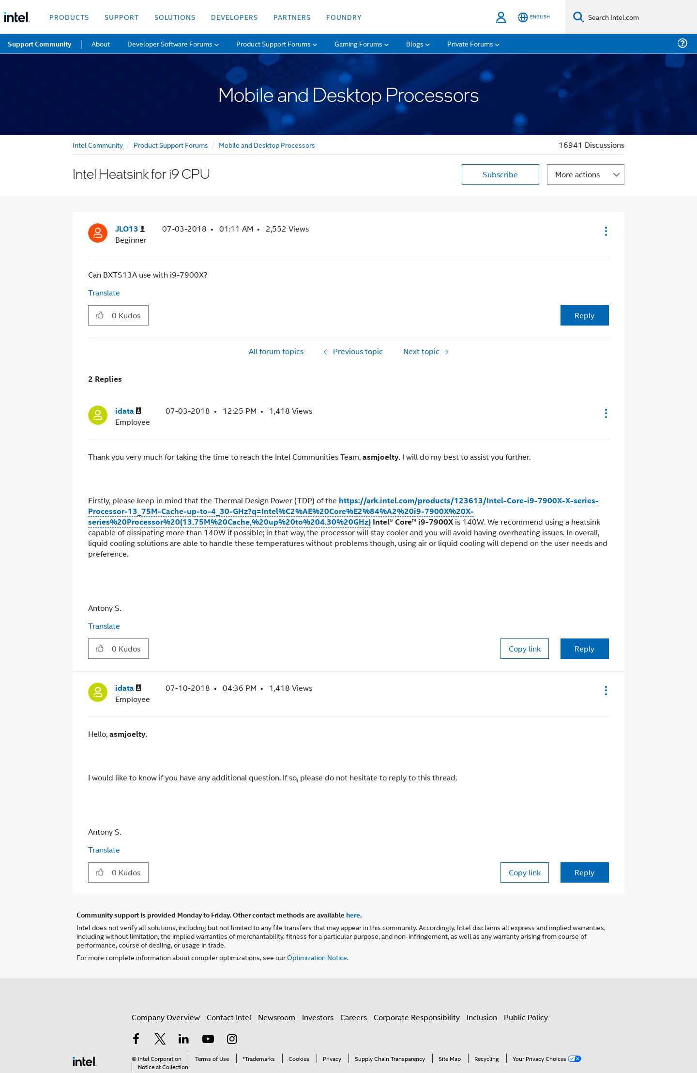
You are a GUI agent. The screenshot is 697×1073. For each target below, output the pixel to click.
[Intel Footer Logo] (85, 1060)
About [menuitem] (100, 43)
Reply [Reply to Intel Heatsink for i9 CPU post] (584, 315)
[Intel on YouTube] (208, 1039)
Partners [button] (292, 17)
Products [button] (69, 17)
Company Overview (166, 1017)
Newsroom (276, 1017)
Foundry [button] (344, 17)
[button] (605, 231)
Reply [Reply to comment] (584, 648)
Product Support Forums (171, 145)
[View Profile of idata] (128, 411)
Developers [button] (234, 17)
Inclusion (482, 1017)
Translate (104, 292)
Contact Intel (229, 1017)
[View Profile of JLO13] (130, 228)
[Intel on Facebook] (136, 1039)
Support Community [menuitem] (39, 43)
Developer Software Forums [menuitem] (169, 43)
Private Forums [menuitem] (470, 43)
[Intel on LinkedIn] (184, 1039)
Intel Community (98, 145)
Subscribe (500, 174)
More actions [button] (577, 174)
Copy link (525, 648)
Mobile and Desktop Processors (267, 145)
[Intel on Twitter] (160, 1039)
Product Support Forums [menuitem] (273, 43)
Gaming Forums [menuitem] (358, 43)
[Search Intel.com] (640, 17)
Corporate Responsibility (417, 1017)
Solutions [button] (175, 17)
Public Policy (526, 1017)
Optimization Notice (317, 957)
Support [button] (122, 17)
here (353, 914)
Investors (317, 1017)
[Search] (578, 17)
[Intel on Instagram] (232, 1039)
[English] (533, 17)
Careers (353, 1017)
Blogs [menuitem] (415, 43)
